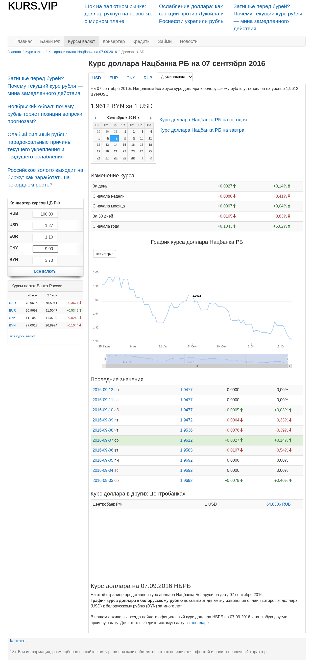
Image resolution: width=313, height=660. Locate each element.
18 (150, 145)
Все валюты (45, 271)
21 (115, 151)
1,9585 (186, 450)
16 (133, 145)
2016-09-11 (103, 400)
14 (115, 145)
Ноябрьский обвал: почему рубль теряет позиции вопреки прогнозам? (45, 113)
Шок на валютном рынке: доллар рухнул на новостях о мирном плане (118, 13)
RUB (148, 78)
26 (98, 158)
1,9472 (186, 420)
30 (107, 131)
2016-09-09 (103, 420)
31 (115, 131)
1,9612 (186, 440)
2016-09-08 (103, 430)
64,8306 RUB (279, 504)
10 (141, 138)
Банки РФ (50, 41)
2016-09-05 (103, 460)
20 (107, 151)
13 (107, 145)
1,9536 (186, 430)
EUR (12, 310)
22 (124, 151)
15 (124, 145)
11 (150, 138)
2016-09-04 (103, 470)
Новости (189, 41)
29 (98, 131)
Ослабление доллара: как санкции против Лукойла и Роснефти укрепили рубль (191, 13)
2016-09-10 (103, 410)
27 (107, 158)
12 (98, 145)
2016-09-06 (103, 450)
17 (141, 145)
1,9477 (186, 390)
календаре (199, 623)
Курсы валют (81, 41)
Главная (24, 41)
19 (98, 151)
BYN (12, 325)
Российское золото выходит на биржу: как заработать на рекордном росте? (45, 177)
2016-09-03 (103, 480)
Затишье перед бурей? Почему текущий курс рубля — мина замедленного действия (45, 85)
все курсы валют (23, 336)
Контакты (19, 641)
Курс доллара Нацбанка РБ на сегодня (203, 119)
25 (150, 151)
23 (133, 151)
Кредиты (141, 41)
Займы (165, 41)
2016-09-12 (103, 390)
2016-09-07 (103, 440)
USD (12, 303)
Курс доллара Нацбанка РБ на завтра (201, 130)
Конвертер (114, 41)
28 (115, 158)
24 (141, 151)
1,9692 (186, 460)
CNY (12, 318)
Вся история (104, 254)
